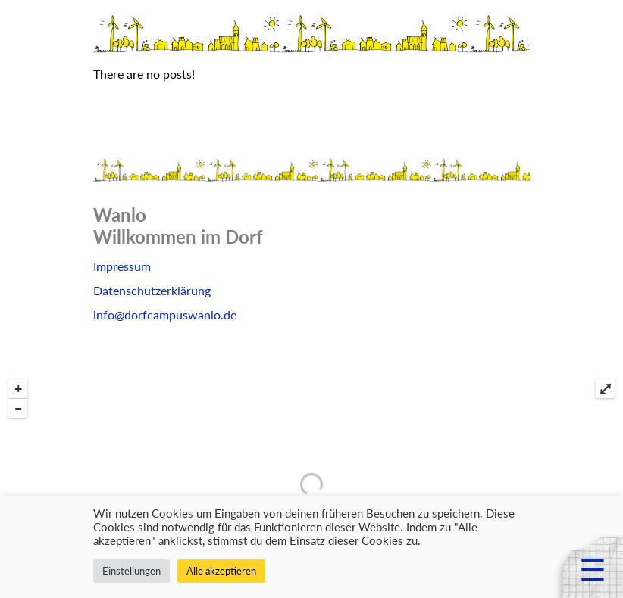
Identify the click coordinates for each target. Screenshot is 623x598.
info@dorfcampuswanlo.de (164, 314)
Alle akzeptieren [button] (221, 571)
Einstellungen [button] (131, 571)
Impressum (122, 266)
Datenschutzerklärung (152, 290)
